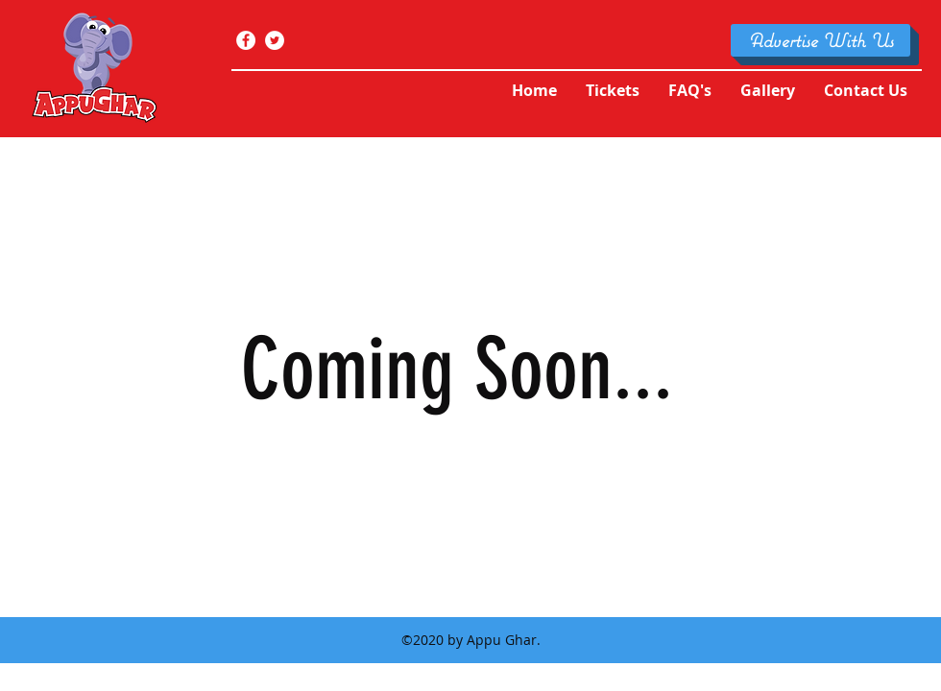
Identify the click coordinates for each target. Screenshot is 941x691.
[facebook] (245, 40)
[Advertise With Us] (820, 40)
